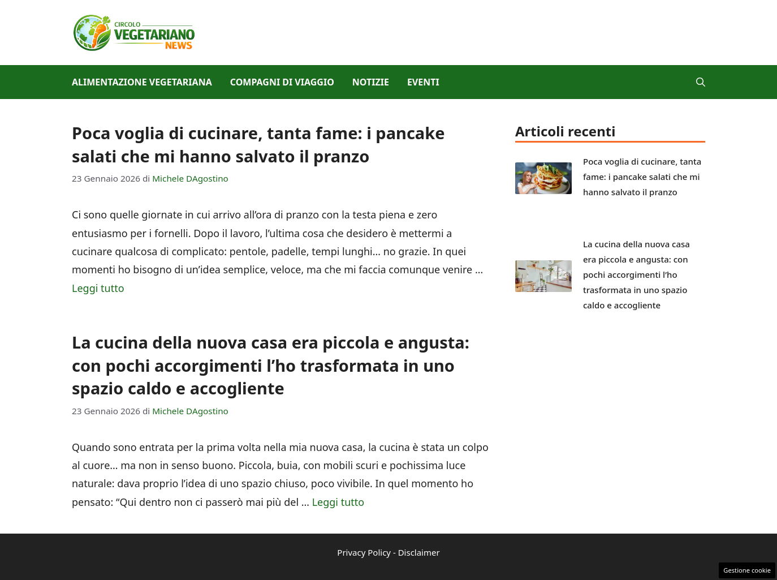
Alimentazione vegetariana (142, 82)
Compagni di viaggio (282, 82)
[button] (700, 82)
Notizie (370, 82)
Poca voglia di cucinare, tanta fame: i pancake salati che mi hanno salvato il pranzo (258, 144)
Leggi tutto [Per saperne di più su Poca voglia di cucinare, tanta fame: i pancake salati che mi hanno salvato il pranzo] (98, 288)
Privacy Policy (364, 552)
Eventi (423, 82)
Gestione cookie (747, 570)
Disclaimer (419, 552)
